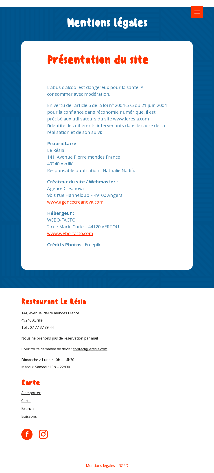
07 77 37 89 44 (42, 327)
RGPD (123, 465)
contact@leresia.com (90, 348)
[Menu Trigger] (197, 12)
